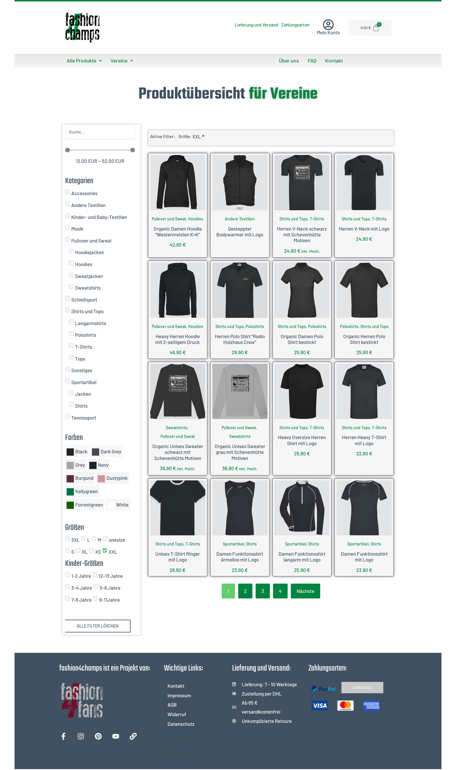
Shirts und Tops (293, 218)
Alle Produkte (83, 60)
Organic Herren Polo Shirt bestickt (364, 338)
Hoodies (195, 218)
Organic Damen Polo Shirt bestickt (302, 338)
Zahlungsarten (290, 25)
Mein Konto (328, 32)
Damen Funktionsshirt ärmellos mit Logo (239, 556)
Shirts (251, 543)
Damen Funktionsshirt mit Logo (364, 556)
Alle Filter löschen (97, 627)
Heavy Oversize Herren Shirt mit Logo (302, 439)
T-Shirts (317, 218)
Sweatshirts (176, 427)
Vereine (119, 60)
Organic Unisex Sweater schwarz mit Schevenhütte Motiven (177, 451)
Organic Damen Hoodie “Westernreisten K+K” (178, 231)
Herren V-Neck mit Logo (364, 228)
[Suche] (100, 132)
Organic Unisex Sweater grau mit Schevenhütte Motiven (240, 451)
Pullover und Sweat (169, 218)
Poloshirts (255, 325)
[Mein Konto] (328, 24)
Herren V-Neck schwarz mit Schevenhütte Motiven (302, 234)
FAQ (312, 60)
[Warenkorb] (371, 27)
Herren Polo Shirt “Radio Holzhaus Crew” (240, 338)
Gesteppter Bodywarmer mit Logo (239, 231)
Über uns (290, 60)
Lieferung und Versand (239, 25)
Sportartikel (233, 543)
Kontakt (333, 60)
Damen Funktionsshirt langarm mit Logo (302, 556)
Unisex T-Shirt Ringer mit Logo (177, 556)
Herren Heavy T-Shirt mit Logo (364, 439)
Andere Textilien (240, 218)
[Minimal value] (100, 151)
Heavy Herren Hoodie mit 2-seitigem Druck (177, 338)
